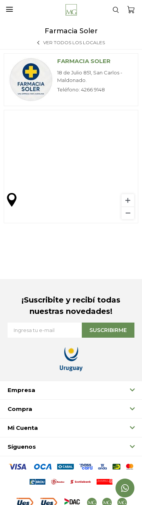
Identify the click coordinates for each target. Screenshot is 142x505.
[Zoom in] (128, 200)
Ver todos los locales (74, 42)
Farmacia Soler (84, 61)
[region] (71, 166)
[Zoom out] (128, 213)
